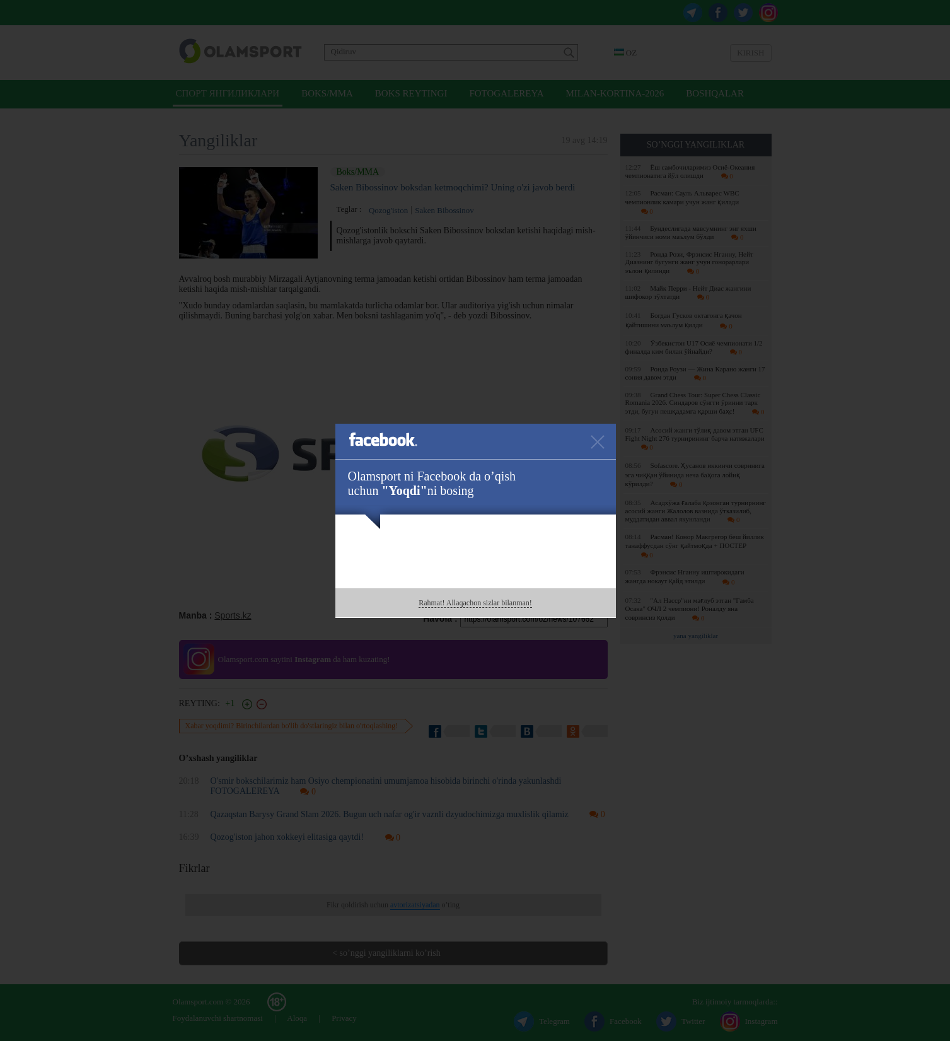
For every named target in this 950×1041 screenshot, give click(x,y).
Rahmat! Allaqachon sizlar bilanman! (475, 602)
